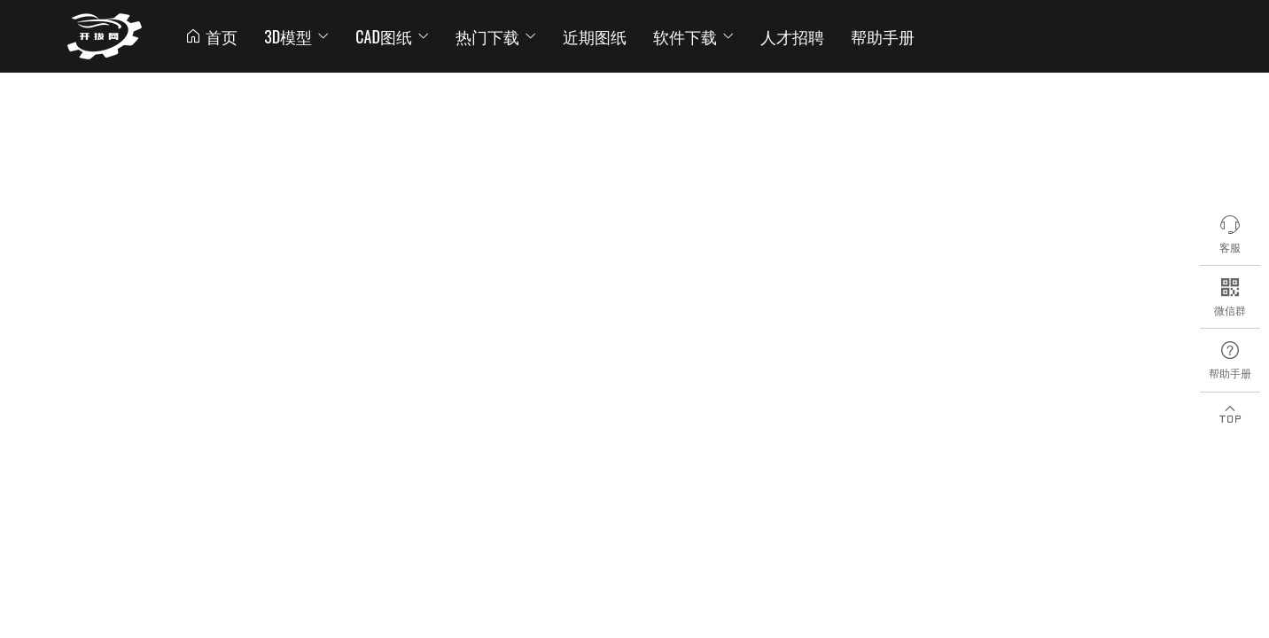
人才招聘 (792, 36)
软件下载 (693, 36)
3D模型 (296, 36)
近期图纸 (595, 36)
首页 (210, 36)
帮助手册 (883, 36)
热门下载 (495, 36)
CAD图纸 (392, 36)
